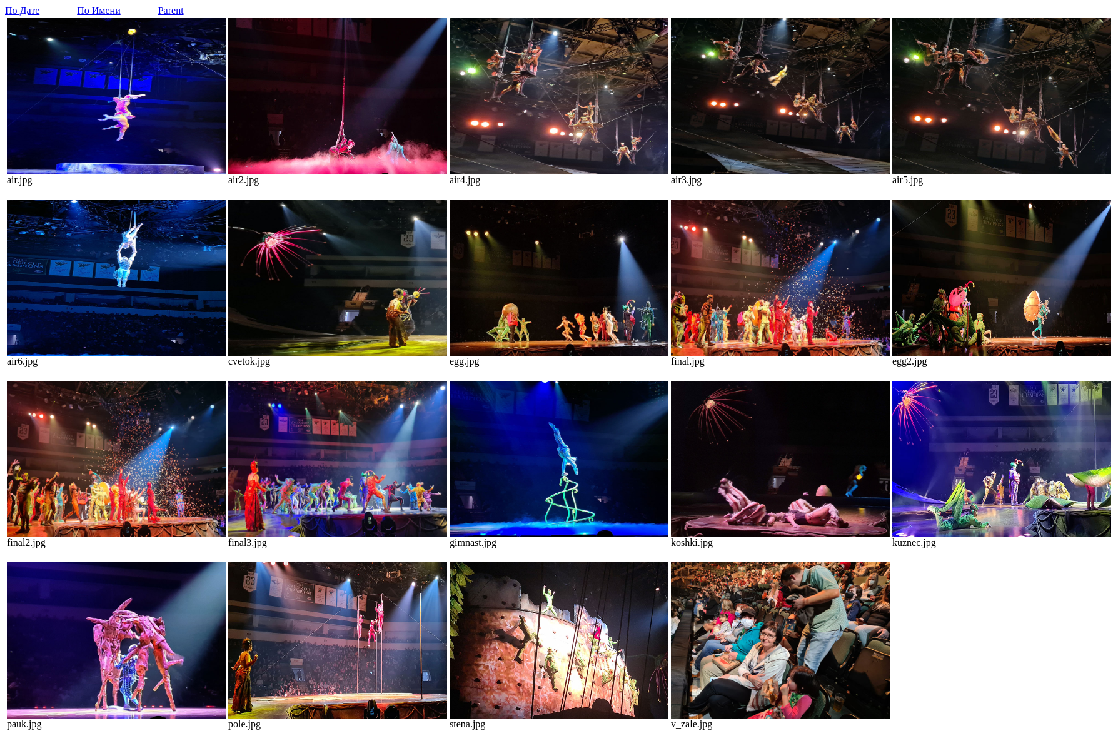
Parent (171, 10)
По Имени (98, 10)
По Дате (22, 10)
